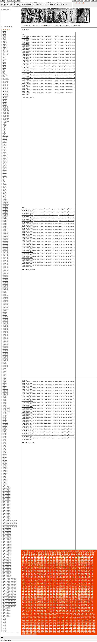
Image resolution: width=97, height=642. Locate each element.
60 (90, 552)
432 (70, 576)
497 (57, 580)
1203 (27, 629)
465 (29, 579)
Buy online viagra (9, 578)
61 (93, 552)
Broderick (6, 408)
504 (79, 580)
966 (85, 610)
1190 (50, 628)
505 (82, 580)
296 (76, 567)
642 (79, 589)
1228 (50, 631)
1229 (54, 631)
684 (67, 592)
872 (79, 604)
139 (89, 557)
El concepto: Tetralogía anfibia (25, 3)
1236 (82, 631)
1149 (39, 625)
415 (89, 574)
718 (29, 595)
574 (82, 585)
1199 (86, 628)
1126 (23, 623)
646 (92, 589)
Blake (5, 164)
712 (82, 594)
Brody (5, 417)
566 (57, 585)
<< (2, 637)
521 (60, 582)
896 (82, 605)
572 (76, 585)
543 (57, 583)
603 (29, 588)
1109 (31, 622)
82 (69, 554)
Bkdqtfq (5, 136)
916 (73, 607)
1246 (46, 632)
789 (35, 600)
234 (26, 564)
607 (41, 588)
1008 (79, 613)
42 (48, 552)
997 (38, 613)
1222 (27, 631)
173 (51, 560)
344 (82, 570)
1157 (70, 625)
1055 (42, 617)
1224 (35, 631)
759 (85, 597)
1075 (46, 619)
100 (39, 555)
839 (48, 603)
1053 (35, 617)
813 (38, 601)
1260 (27, 634)
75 (53, 554)
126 (48, 557)
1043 (70, 616)
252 (82, 564)
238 (38, 564)
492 (41, 580)
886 (51, 605)
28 (90, 551)
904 (35, 607)
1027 (82, 614)
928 (38, 608)
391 (85, 573)
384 (63, 573)
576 (89, 585)
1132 (46, 623)
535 (32, 583)
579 (26, 586)
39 (41, 552)
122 (35, 557)
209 (92, 561)
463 (23, 579)
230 (85, 563)
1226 (42, 631)
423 (41, 576)
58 (86, 552)
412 (79, 574)
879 (29, 605)
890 (63, 605)
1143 (90, 623)
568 (63, 585)
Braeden (5, 232)
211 (26, 563)
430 (63, 576)
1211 (58, 629)
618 (76, 588)
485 (92, 579)
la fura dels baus (14, 1)
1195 (70, 628)
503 (76, 580)
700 (45, 594)
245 (60, 564)
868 (67, 604)
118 (23, 557)
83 (72, 554)
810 (29, 601)
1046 (82, 616)
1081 (70, 619)
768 (41, 598)
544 (60, 583)
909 (51, 607)
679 (51, 592)
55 (79, 552)
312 (54, 569)
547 (70, 583)
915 (70, 607)
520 (57, 582)
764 (29, 598)
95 (27, 555)
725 (51, 595)
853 (92, 603)
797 (60, 600)
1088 (23, 620)
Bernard (5, 106)
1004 (64, 613)
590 (60, 586)
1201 (94, 628)
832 (26, 603)
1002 (56, 613)
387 (73, 573)
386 (70, 573)
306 (35, 569)
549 (76, 583)
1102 (78, 620)
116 (89, 555)
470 (45, 579)
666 (82, 591)
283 (35, 567)
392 (89, 573)
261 (38, 566)
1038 (50, 616)
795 (54, 600)
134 (73, 557)
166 (29, 560)
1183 (23, 628)
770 (48, 598)
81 (67, 554)
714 (89, 594)
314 (60, 569)
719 (32, 595)
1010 (87, 613)
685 (70, 592)
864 (54, 604)
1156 (66, 625)
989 (85, 611)
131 (63, 557)
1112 (42, 622)
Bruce (5, 433)
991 (92, 611)
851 (85, 603)
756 (76, 597)
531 (92, 582)
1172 (54, 626)
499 (63, 580)
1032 (27, 616)
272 (73, 566)
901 (26, 607)
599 (89, 586)
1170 (46, 626)
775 (63, 598)
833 (29, 603)
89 (86, 554)
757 (79, 597)
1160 (82, 625)
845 (67, 603)
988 (82, 611)
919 (82, 607)
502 (73, 580)
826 (79, 601)
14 (57, 551)
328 (32, 570)
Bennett (5, 82)
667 (85, 591)
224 (67, 563)
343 (79, 570)
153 (60, 558)
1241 (27, 632)
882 (38, 605)
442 (29, 577)
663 (73, 591)
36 (34, 552)
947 (26, 610)
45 (55, 552)
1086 (90, 619)
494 (48, 580)
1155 (62, 625)
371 (23, 573)
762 (23, 598)
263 (45, 566)
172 (48, 560)
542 (54, 583)
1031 (23, 616)
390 (82, 573)
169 (38, 560)
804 (82, 600)
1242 (31, 632)
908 (48, 607)
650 (32, 591)
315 (63, 569)
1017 (42, 614)
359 (57, 571)
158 (76, 558)
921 (89, 607)
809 (26, 601)
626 (29, 589)
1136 (62, 623)
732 (73, 595)
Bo (3, 179)
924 (26, 608)
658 (57, 591)
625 (26, 589)
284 (38, 567)
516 (45, 582)
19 (68, 551)
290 (57, 567)
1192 (58, 628)
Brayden (5, 316)
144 (32, 558)
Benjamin (6, 78)
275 (82, 566)
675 (38, 592)
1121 (78, 622)
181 (76, 560)
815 (45, 601)
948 (29, 610)
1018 (46, 614)
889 (60, 605)
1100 (70, 620)
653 (41, 591)
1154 (58, 625)
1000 (48, 613)
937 (67, 608)
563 (48, 585)
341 (73, 570)
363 (70, 571)
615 (67, 588)
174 (54, 560)
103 (49, 555)
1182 (94, 626)
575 (85, 585)
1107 (23, 622)
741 (29, 597)
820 (60, 601)
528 (82, 582)
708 (70, 594)
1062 (70, 617)
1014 (31, 614)
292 (63, 567)
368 (85, 571)
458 (79, 577)
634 (54, 589)
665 (79, 591)
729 (63, 595)
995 (32, 613)
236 (32, 564)
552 (85, 583)
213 (32, 563)
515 (41, 582)
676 (41, 592)
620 (82, 588)
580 (29, 586)
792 (45, 600)
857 (32, 604)
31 (22, 552)
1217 (82, 629)
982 (63, 611)
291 (60, 567)
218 (48, 563)
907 (45, 607)
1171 (50, 626)
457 (76, 577)
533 (26, 583)
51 (69, 552)
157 (73, 558)
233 (23, 564)
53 (74, 552)
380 (51, 573)
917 (76, 607)
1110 (35, 622)
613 (60, 588)
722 (41, 595)
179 (70, 560)
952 (41, 610)
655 (48, 591)
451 (57, 577)
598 (85, 586)
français (87, 1)
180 (73, 560)
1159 (78, 625)
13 (54, 551)
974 (38, 611)
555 (23, 585)
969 (23, 611)
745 (41, 597)
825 (76, 601)
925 (29, 608)
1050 (23, 617)
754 (70, 597)
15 (59, 551)
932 (51, 608)
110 (70, 555)
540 (48, 583)
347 (92, 570)
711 (79, 594)
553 (89, 583)
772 (54, 598)
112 (77, 555)
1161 (86, 625)
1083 (78, 619)
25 (83, 551)
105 (55, 555)
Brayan (5, 310)
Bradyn (5, 227)
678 (48, 592)
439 (92, 576)
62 (22, 554)
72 (46, 554)
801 (73, 600)
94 (25, 555)
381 (54, 573)
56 (81, 552)
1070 (27, 619)
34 (29, 552)
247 (67, 564)
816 (48, 601)
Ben (4, 69)
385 (67, 573)
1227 (46, 631)
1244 (39, 632)
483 (85, 579)
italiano (94, 1)
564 (51, 585)
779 (76, 598)
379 (48, 573)
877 (23, 605)
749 (54, 597)
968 (92, 610)
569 (67, 585)
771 (51, 598)
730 (67, 595)
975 (41, 611)
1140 (78, 623)
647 (23, 591)
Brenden (5, 332)
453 (63, 577)
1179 (82, 626)
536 (35, 583)
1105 (90, 620)
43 (50, 552)
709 (73, 594)
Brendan (5, 325)
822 (67, 601)
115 (86, 555)
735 (82, 595)
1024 (70, 614)
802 (76, 600)
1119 (70, 622)
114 (83, 555)
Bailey (5, 41)
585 (45, 586)
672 (29, 592)
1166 (31, 626)
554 (92, 583)
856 (29, 604)
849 (79, 603)
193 (41, 561)
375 (35, 573)
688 (79, 592)
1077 (54, 619)
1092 (39, 620)
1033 (31, 616)
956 (54, 610)
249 (73, 564)
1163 (94, 625)
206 (82, 561)
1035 (39, 616)
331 (41, 570)
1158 (74, 625)
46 (58, 552)
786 (26, 600)
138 (85, 557)
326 (26, 570)
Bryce (5, 454)
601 (23, 588)
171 (45, 560)
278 (92, 566)
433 (73, 576)
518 (51, 582)
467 (35, 579)
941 (79, 608)
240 (45, 564)
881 (35, 605)
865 (57, 604)
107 (61, 555)
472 (51, 579)
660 (63, 591)
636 (60, 589)
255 (92, 564)
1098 (62, 620)
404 (54, 574)
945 (92, 608)
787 (29, 600)
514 (38, 582)
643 (82, 589)
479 (73, 579)
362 (67, 571)
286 (45, 567)
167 (32, 560)
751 (60, 597)
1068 (94, 617)
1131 (42, 623)
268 (60, 566)
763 (26, 598)
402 (48, 574)
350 (29, 571)
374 (32, 573)
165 (26, 560)
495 (51, 580)
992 (23, 613)
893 (73, 605)
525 (73, 582)
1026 (78, 614)
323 (89, 569)
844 (63, 603)
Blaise (5, 153)
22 (76, 551)
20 (71, 551)
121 (32, 557)
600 (92, 586)
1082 (74, 619)
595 (76, 586)
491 (38, 580)
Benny (5, 100)
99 (36, 555)
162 (89, 558)
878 (26, 605)
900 (23, 607)
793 (48, 600)
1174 (62, 626)
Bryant (5, 452)
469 (41, 579)
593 (70, 586)
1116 (58, 622)
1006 (71, 613)
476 (63, 579)
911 (57, 607)
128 (54, 557)
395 (26, 574)
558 (32, 585)
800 (70, 600)
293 (67, 567)
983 (67, 611)
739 (23, 597)
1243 (35, 632)
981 (60, 611)
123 (38, 557)
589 (57, 586)
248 (70, 564)
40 (43, 552)
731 (70, 595)
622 (89, 588)
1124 (90, 622)
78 (60, 554)
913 (63, 607)
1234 (74, 631)
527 (79, 582)
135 (76, 557)
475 (60, 579)
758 (82, 597)
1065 (82, 617)
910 (54, 607)
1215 (74, 629)
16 (61, 551)
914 (67, 607)
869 (70, 604)
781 (82, 598)
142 (26, 558)
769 (45, 598)
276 (85, 566)
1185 (31, 628)
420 (32, 576)
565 (54, 585)
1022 (62, 614)
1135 (58, 623)
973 (35, 611)
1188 (42, 628)
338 (63, 570)
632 (48, 589)
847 (73, 603)
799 (67, 600)
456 (73, 577)
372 (26, 573)
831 (23, 603)
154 (63, 558)
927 (35, 608)
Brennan (5, 349)
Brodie (5, 414)
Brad (4, 198)
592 (67, 586)
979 (54, 611)
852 (89, 603)
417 (23, 576)
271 (70, 566)
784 (92, 598)
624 (23, 589)
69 (39, 554)
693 (23, 594)
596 (79, 586)
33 (27, 552)
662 (70, 591)
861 (45, 604)
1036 (42, 616)
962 (73, 610)
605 (35, 588)
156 (70, 558)
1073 (39, 619)
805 (85, 600)
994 (29, 613)
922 (92, 607)
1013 (27, 614)
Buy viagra (6, 608)
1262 (35, 634)
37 (36, 552)
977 (48, 611)
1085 (86, 619)
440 (23, 577)
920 (85, 607)
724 (48, 595)
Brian (5, 378)
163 (92, 558)
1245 (42, 632)
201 (67, 561)
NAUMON (2, 1)
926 (32, 608)
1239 (94, 631)
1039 (54, 616)
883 (41, 605)
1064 (78, 617)
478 (70, 579)
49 (65, 552)
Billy (5, 134)
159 (79, 558)
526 (76, 582)
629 (38, 589)
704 (57, 594)
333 (48, 570)
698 (38, 594)
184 (85, 560)
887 (54, 605)
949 (32, 610)
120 (29, 557)
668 (89, 591)
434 (76, 576)
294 (70, 567)
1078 (58, 619)
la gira (44, 4)
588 (54, 586)
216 (41, 563)
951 (38, 610)
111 (74, 555)
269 (63, 566)
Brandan (5, 267)
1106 (94, 620)
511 (29, 582)
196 (51, 561)
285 (41, 567)
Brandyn (5, 288)
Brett (5, 369)
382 (57, 573)
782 (85, 598)
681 (57, 592)
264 (48, 566)
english (80, 1)
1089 (27, 620)
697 (35, 594)
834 (32, 603)
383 (60, 573)
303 (26, 569)
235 (29, 564)
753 (67, 597)
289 (54, 567)
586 (48, 586)
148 (45, 558)
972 (32, 611)
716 (23, 595)
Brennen (5, 358)
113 (80, 555)
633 (51, 589)
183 (82, 560)
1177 (74, 626)
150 (51, 558)
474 (57, 579)
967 (89, 610)
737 (89, 595)
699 (41, 594)
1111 (39, 622)
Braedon (5, 242)
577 (92, 585)
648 (26, 591)
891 (67, 605)
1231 (62, 631)
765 (32, 598)
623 (92, 588)
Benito (5, 74)
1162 (90, 625)
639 (70, 589)
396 (29, 574)
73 (48, 554)
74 (50, 554)
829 (89, 601)
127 (51, 557)
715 (92, 594)
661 (67, 591)
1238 (90, 631)
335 (54, 570)
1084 (82, 619)
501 (70, 580)
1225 (39, 631)
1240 (23, 632)
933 (54, 608)
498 (60, 580)
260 (35, 566)
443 (32, 577)
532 (23, 583)
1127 (27, 623)
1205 (35, 629)
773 (57, 598)
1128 (31, 623)
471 (48, 579)
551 (82, 583)
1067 (90, 617)
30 (94, 551)
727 (57, 595)
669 (92, 591)
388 (76, 573)
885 (48, 605)
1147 (31, 625)
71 (43, 554)
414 (85, 574)
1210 (54, 629)
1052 (31, 617)
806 (89, 600)
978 (51, 611)
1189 (46, 628)
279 (23, 567)
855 (26, 604)
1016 (39, 614)
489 (32, 580)
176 (60, 560)
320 (79, 569)
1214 (70, 629)
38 (39, 552)
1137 (66, 623)
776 (67, 598)
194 (45, 561)
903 (32, 607)
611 (54, 588)
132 (67, 557)
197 (54, 561)
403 (51, 574)
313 (57, 569)
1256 (86, 632)
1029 (90, 614)
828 (85, 601)
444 (35, 577)
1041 (62, 616)
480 (76, 579)
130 (60, 557)
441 (26, 577)
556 (26, 585)
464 (26, 579)
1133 (50, 623)
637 (63, 589)
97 (32, 555)
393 (92, 573)
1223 (31, 631)
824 (73, 601)
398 (35, 574)
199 (60, 561)
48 (62, 552)
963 (76, 610)
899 (92, 605)
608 (45, 588)
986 (76, 611)
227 (76, 563)
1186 (35, 628)
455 (70, 577)
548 (73, 583)
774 (60, 598)
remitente (25, 97)
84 (74, 554)
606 (38, 588)
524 (70, 582)
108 (64, 555)
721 (38, 595)
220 (54, 563)
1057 (50, 617)
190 (32, 561)
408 (67, 574)
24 (80, 551)
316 (67, 569)
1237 (86, 631)
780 (79, 598)
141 (23, 558)
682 (60, 592)
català (74, 1)
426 (51, 576)
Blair (5, 142)
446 (41, 577)
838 (45, 603)
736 (85, 595)
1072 (35, 619)
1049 (94, 616)
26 (85, 551)
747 (48, 597)
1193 (62, 628)
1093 (42, 620)
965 (82, 610)
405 (57, 574)
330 (38, 570)
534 (29, 583)
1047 (86, 616)
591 (63, 586)
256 (23, 566)
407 (63, 574)
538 (41, 583)
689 (82, 592)
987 (79, 611)
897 (85, 605)
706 (63, 594)
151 (54, 558)
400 (41, 574)
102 (45, 555)
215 (38, 563)
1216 (78, 629)
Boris (5, 186)
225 (70, 563)
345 (85, 570)
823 (70, 601)
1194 (66, 628)
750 (57, 597)
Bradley (5, 207)
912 (60, 607)
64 (27, 554)
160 (82, 558)
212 (29, 563)
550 (79, 583)
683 (63, 592)
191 (35, 561)
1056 (46, 617)
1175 (66, 626)
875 (89, 604)
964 (79, 610)
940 (76, 608)
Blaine (5, 137)
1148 (35, 625)
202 (70, 561)
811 (32, 601)
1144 (94, 623)
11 (50, 551)
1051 (27, 617)
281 (29, 567)
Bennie (5, 97)
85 (76, 554)
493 (45, 580)
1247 (50, 632)
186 (92, 560)
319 (76, 569)
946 (23, 610)
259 (32, 566)
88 (83, 554)
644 (85, 589)
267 (57, 566)
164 (23, 560)
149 (48, 558)
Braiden (5, 253)
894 (76, 605)
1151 (46, 625)
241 (48, 564)
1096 (54, 620)
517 (48, 582)
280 (26, 567)
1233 (70, 631)
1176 (70, 626)
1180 (86, 626)
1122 (82, 622)
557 (29, 585)
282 (32, 567)
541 (51, 583)
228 (79, 563)
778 (73, 598)
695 (29, 594)
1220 (94, 629)
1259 (23, 634)
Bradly (5, 217)
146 (38, 558)
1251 (66, 632)
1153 (54, 625)
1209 (50, 629)
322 (85, 569)
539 (45, 583)
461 (89, 577)
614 (63, 588)
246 (63, 564)
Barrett (5, 50)
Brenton (5, 365)
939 (73, 608)
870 (73, 604)
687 (76, 592)
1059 (58, 617)
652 (38, 591)
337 (60, 570)
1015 (35, 614)
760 (89, 597)
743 (35, 597)
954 (48, 610)
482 (82, 579)
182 (79, 560)
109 (67, 555)
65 (29, 554)
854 (23, 604)
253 (85, 564)
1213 (66, 629)
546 (67, 583)
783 (89, 598)
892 (70, 605)
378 (45, 573)
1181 (90, 626)
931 (48, 608)
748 (51, 597)
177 (63, 560)
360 (60, 571)
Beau (4, 62)
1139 (74, 623)
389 (79, 573)
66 (32, 554)
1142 (86, 623)
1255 (82, 632)
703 (54, 594)
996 (35, 613)
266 (54, 566)
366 (79, 571)
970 (26, 611)
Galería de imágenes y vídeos (28, 4)
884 (45, 605)
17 (64, 551)
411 (76, 574)
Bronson (5, 423)
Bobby (5, 185)
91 (90, 554)
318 (73, 569)
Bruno (5, 439)
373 (29, 573)
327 (29, 570)
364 (73, 571)
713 (85, 594)
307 (38, 569)
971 (29, 611)
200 (63, 561)
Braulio (5, 295)
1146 (27, 625)
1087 (94, 619)
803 (79, 600)
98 (34, 555)
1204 (31, 629)
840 (51, 603)
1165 (27, 626)
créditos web (6, 640)
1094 (46, 620)
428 (57, 576)
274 (79, 566)
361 (63, 571)
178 (67, 560)
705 (60, 594)
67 (34, 554)
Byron (5, 618)
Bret (4, 368)
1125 (94, 622)
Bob (4, 182)
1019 (50, 614)
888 (57, 605)
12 (52, 551)
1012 (23, 614)
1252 (70, 632)
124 (41, 557)
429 (60, 576)
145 (35, 558)
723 (45, 595)
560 (38, 585)
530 (89, 582)
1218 (86, 629)
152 (57, 558)
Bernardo (6, 111)
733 (76, 595)
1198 (82, 628)
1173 (58, 626)
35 (32, 552)
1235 (78, 631)
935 (60, 608)
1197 (78, 628)
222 (60, 563)
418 (26, 576)
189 (29, 561)
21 (73, 551)
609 (48, 588)
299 (85, 567)
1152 (50, 625)
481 (79, 579)
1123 (86, 622)
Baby (4, 31)
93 (22, 555)
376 (38, 573)
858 (35, 604)
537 (38, 583)
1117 (62, 622)
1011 (91, 613)
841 (54, 603)
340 (70, 570)
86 (79, 554)
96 (29, 555)
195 (48, 561)
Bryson (5, 479)
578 (23, 586)
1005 (67, 613)
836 (38, 603)
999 (45, 613)
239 (41, 564)
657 (54, 591)
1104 (86, 620)
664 (76, 591)
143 (29, 558)
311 (51, 569)
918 (79, 607)
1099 (66, 620)
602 (26, 588)
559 (35, 585)
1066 (86, 617)
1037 (46, 616)
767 (38, 598)
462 (92, 577)
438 (89, 576)
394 (23, 574)
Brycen (5, 460)
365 (76, 571)
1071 (31, 619)
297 (79, 567)
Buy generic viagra (10, 520)
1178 (78, 626)
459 (82, 577)
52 (72, 552)
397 (32, 574)
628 (35, 589)
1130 (39, 623)
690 (85, 592)
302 (23, 569)
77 (58, 554)
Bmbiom (5, 177)
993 (26, 613)
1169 (42, 626)
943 (85, 608)
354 (41, 571)
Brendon (5, 340)
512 (32, 582)
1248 (54, 632)
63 (25, 554)
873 (82, 604)
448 (48, 577)
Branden (5, 276)
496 (54, 580)
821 (63, 601)
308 (41, 569)
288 (51, 567)
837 (41, 603)
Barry (5, 56)
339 (67, 570)
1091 (35, 620)
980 (57, 611)
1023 (66, 614)
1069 (23, 619)
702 (51, 594)
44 (53, 552)
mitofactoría (7, 26)
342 (76, 570)
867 (63, 604)
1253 (74, 632)
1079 (62, 619)
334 (51, 570)
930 (45, 608)
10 (47, 551)
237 (35, 564)
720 (35, 595)
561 (41, 585)
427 (54, 576)
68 (36, 554)
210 (23, 563)
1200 (90, 628)
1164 (23, 626)
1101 (74, 620)
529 (85, 582)
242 (51, 564)
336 (57, 570)
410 (73, 574)
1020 (54, 614)
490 (35, 580)
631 (45, 589)
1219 (90, 629)
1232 (66, 631)
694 (26, 594)
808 (23, 601)
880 (32, 605)
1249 (58, 632)
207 (85, 561)
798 (63, 600)
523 (67, 582)
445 (38, 577)
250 (76, 564)
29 (92, 551)
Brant (5, 291)
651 (35, 591)
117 (92, 555)
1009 (83, 613)
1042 (66, 616)
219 (51, 563)
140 (92, 557)
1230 (58, 631)
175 (57, 560)
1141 (82, 623)
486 (23, 580)
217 (45, 563)
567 (60, 585)
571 (73, 585)
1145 (23, 625)
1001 (52, 613)
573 (79, 585)
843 (60, 603)
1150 (42, 625)
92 (93, 554)
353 (38, 571)
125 (45, 557)
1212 (62, 629)
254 (89, 564)
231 (89, 563)
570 (70, 585)
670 (23, 592)
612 (57, 588)
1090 (31, 620)
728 (60, 595)
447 (45, 577)
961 (70, 610)
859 (38, 604)
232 (92, 563)
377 (41, 573)
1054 (39, 617)
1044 (74, 616)
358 (54, 571)
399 (38, 574)
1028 (86, 614)
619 (79, 588)
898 (89, 605)
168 (35, 560)
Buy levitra (7, 528)
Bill (4, 128)
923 (23, 608)
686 (73, 592)
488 (29, 580)
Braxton (5, 304)
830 (92, 601)
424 (45, 576)
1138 (70, 623)
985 (73, 611)
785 (23, 600)
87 (81, 554)
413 (82, 574)
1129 (35, 623)
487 (26, 580)
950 (35, 610)
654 (45, 591)
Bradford (6, 201)
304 (29, 569)
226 (73, 563)
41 (46, 552)
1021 (58, 614)
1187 (39, 628)
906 (41, 607)
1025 (74, 614)
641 (76, 589)
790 (38, 600)
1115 (54, 622)
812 (35, 601)
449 (51, 577)
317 (70, 569)
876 (92, 604)
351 (32, 571)
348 (23, 571)
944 (89, 608)
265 (51, 566)
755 (73, 597)
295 (73, 567)
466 (32, 579)
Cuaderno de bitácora (57, 4)
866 (60, 604)
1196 (74, 628)
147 (41, 558)
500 (67, 580)
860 (41, 604)
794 (51, 600)
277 (89, 566)
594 (73, 586)
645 (89, 589)
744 (38, 597)
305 (32, 569)
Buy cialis (6, 486)
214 (35, 563)
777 (70, 598)
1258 (94, 632)
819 (57, 601)
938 (70, 608)
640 (73, 589)
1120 (74, 622)
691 (89, 592)
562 (45, 585)
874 (85, 604)
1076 (50, 619)
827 (82, 601)
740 (26, 597)
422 (38, 576)
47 (60, 552)
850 (82, 603)
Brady (5, 222)
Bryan (5, 445)
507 (89, 580)
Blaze (5, 170)
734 (79, 595)
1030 (94, 614)
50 (67, 552)
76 (55, 554)
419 (29, 576)
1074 (42, 619)
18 (66, 551)
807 (92, 600)
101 (42, 555)
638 (67, 589)
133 (70, 557)
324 (92, 569)
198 (57, 561)
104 (52, 555)
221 (57, 563)
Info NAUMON (6, 3)
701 (48, 594)
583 (38, 586)
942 (82, 608)
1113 (46, 622)
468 (38, 579)
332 (45, 570)
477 (67, 579)
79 (62, 554)
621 (85, 588)
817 (51, 601)
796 (57, 600)
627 (32, 589)
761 (92, 597)
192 (38, 561)
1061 (66, 617)
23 (78, 551)
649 (29, 591)
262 (41, 566)
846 (70, 603)
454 (67, 577)
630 (41, 589)
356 (48, 571)
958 (60, 610)
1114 (50, 622)
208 (89, 561)
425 (48, 576)
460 (85, 577)
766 (35, 598)
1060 (62, 617)
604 (32, 588)
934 (57, 608)
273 (76, 566)
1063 (74, 617)
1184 (27, 628)
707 (67, 594)
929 (41, 608)
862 (48, 604)
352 (35, 571)
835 (35, 603)
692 (92, 592)
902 (29, 607)
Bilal (5, 122)
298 (82, 567)
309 (45, 569)
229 (82, 563)
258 (29, 566)
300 (89, 567)
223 (63, 563)
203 (73, 561)
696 (32, 594)
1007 (75, 613)
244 (57, 564)
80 (65, 554)
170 (41, 560)
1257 (90, 632)
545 (63, 583)
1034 (35, 616)
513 (35, 582)
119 (26, 557)
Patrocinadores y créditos (22, 6)
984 (70, 611)
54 (76, 552)
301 (92, 567)
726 (54, 595)
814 (41, 601)
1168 (39, 626)
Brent (5, 362)
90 (88, 554)
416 (92, 574)
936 (63, 608)
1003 (60, 613)
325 (23, 570)
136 (79, 557)
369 (89, 571)
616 (70, 588)
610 (51, 588)
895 (79, 605)
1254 (78, 632)
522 (63, 582)
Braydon (5, 324)
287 (48, 567)
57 (83, 552)
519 (54, 582)
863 (51, 604)
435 (79, 576)
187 (23, 561)
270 (67, 566)
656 (51, 591)
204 (76, 561)
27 (87, 551)
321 (82, 569)
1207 (42, 629)
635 (57, 589)
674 (35, 592)
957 (57, 610)
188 (26, 561)
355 (45, 571)
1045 (78, 616)
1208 (46, 629)
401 (45, 574)
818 (54, 601)
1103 (82, 620)
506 (85, 580)
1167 (35, 626)
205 (79, 561)
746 (45, 597)
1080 (66, 619)
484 (89, 579)
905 (38, 607)
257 (26, 566)
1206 (39, 629)
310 (48, 569)
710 (76, 594)
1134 (54, 623)
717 (26, 595)
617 (73, 588)
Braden (5, 199)
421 (35, 576)
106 (58, 555)
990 (89, 611)
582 (35, 586)
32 (25, 552)
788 (32, 600)
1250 (62, 632)
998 (41, 613)
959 (63, 610)
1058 (54, 617)
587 (51, 586)
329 (35, 570)
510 (26, 582)
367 (82, 571)
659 (60, 591)
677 (45, 592)
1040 (58, 616)
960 (67, 610)
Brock (5, 396)
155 (67, 558)
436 (82, 576)
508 (92, 580)
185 (89, 560)
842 (57, 603)
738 (92, 595)
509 (23, 582)
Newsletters (5, 6)
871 (76, 604)
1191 (54, 628)
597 (82, 586)
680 (54, 592)
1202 (23, 629)
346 (89, 570)
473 (54, 579)
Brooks (5, 426)
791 (41, 600)
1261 (31, 634)
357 (51, 571)
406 (60, 574)
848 (76, 603)
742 (32, 597)
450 (54, 577)
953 (45, 610)
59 (88, 552)
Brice (5, 383)
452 (60, 577)
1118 (66, 622)
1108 (27, 622)
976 (45, 611)
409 (70, 574)
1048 (90, 616)
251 (79, 564)
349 (26, 571)
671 (26, 592)
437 (85, 576)
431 (67, 576)
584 (41, 586)
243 (54, 564)
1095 (50, 620)
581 (32, 586)
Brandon (5, 282)
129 (57, 557)
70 (41, 554)
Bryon (5, 474)
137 (82, 557)
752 (63, 597)
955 (51, 610)
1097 (58, 620)
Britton (5, 389)
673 (32, 592)
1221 (23, 631)
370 (92, 571)
